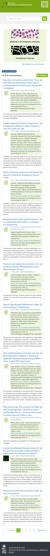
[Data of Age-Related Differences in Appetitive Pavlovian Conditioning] (6, 312)
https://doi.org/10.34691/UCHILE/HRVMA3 (25, 241)
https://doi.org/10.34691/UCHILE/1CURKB (25, 433)
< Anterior (11, 530)
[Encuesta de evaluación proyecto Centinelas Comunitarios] (6, 498)
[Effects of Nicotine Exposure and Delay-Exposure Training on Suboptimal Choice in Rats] (6, 182)
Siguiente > (41, 530)
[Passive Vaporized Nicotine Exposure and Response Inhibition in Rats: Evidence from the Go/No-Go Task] (6, 133)
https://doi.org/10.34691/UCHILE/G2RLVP (25, 102)
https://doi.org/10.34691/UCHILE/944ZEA (25, 328)
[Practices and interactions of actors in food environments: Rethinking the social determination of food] (6, 274)
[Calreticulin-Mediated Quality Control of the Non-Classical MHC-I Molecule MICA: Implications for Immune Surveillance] (6, 458)
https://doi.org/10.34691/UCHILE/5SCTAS (25, 467)
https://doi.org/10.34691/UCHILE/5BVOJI (25, 149)
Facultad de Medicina (27, 91)
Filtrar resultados (9, 71)
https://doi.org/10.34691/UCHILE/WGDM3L (26, 283)
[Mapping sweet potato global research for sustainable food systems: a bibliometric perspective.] (6, 229)
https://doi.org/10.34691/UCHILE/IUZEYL (25, 505)
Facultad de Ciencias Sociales (30, 131)
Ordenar (42, 75)
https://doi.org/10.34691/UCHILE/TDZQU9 (25, 196)
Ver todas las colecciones (33, 64)
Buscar (44, 18)
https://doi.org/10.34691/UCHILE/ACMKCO (25, 382)
